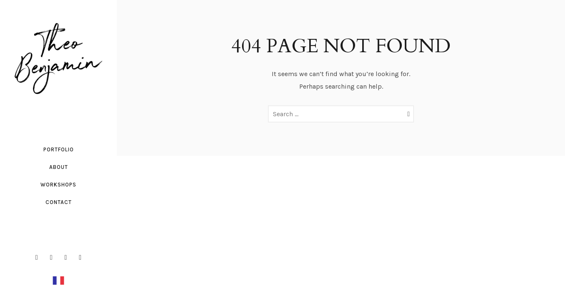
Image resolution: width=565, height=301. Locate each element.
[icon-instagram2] (53, 257)
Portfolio (58, 149)
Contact (58, 202)
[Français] (58, 280)
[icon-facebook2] (38, 257)
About (58, 167)
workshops (58, 184)
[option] (58, 280)
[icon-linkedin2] (68, 257)
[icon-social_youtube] (80, 257)
